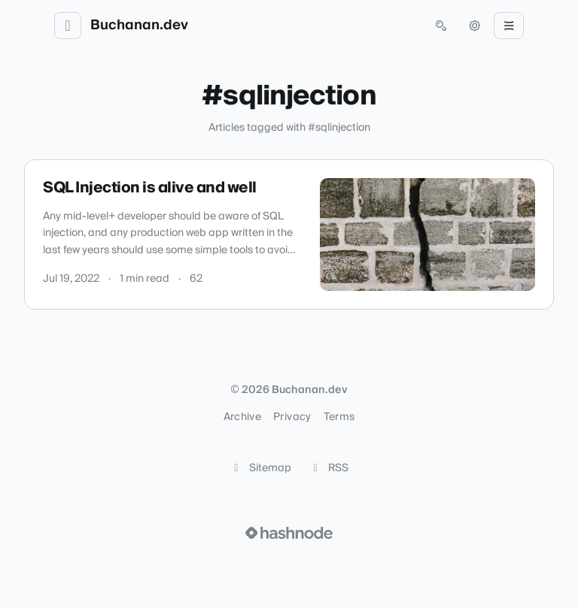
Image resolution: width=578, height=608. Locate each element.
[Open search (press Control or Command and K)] (441, 25)
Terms (339, 417)
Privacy (292, 417)
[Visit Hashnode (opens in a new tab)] (289, 533)
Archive (242, 417)
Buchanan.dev (139, 25)
